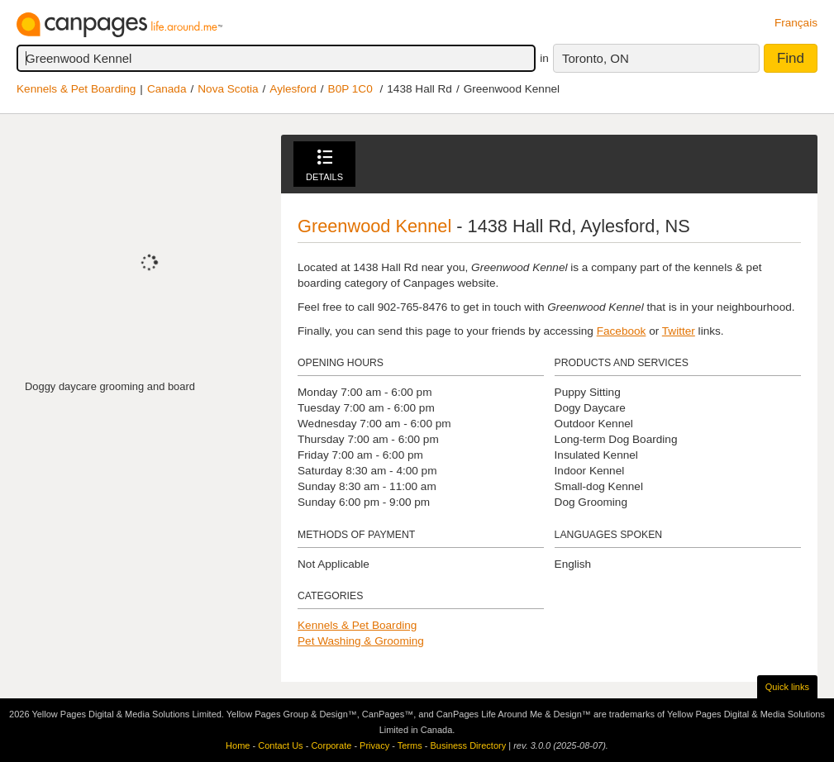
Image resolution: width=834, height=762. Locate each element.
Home (238, 745)
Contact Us (280, 745)
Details (324, 166)
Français (795, 23)
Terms (410, 745)
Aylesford (292, 89)
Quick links (787, 687)
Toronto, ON (595, 58)
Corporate (331, 745)
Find (790, 58)
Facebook (621, 331)
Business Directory (468, 745)
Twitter (678, 331)
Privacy (374, 745)
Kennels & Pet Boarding (76, 89)
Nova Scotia (228, 89)
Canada (167, 89)
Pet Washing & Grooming (361, 641)
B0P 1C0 (350, 89)
